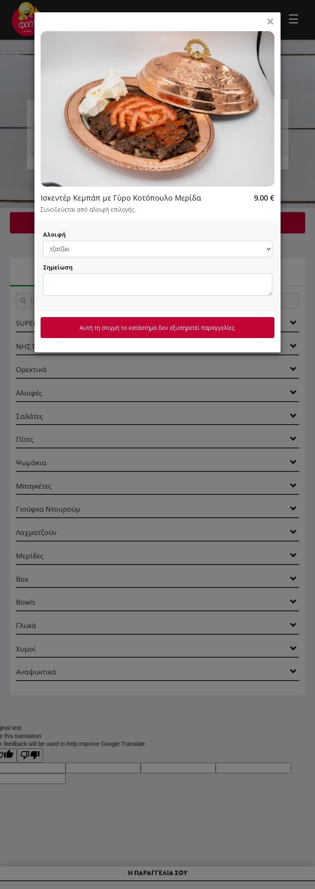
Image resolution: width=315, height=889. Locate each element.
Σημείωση (58, 267)
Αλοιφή (54, 234)
